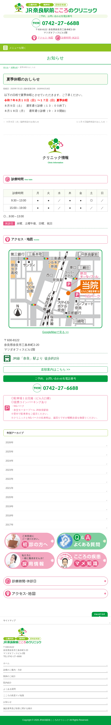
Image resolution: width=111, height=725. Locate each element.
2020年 (9, 497)
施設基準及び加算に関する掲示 (17, 708)
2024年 (9, 460)
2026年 (9, 442)
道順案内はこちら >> (55, 369)
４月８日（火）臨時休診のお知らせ (21, 122)
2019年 (9, 506)
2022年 (9, 478)
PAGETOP (99, 614)
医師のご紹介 (9, 676)
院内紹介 (7, 682)
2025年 (9, 451)
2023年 (9, 469)
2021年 (9, 488)
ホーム (6, 663)
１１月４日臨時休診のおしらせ (92, 122)
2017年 (9, 524)
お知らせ (7, 702)
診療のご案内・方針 (12, 670)
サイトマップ (9, 620)
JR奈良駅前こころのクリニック (54, 720)
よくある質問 (9, 689)
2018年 (9, 515)
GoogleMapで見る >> (55, 332)
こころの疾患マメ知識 (13, 695)
